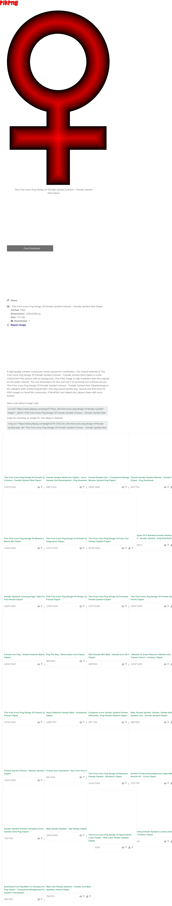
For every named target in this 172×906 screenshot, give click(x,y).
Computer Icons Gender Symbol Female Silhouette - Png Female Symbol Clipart (104, 712)
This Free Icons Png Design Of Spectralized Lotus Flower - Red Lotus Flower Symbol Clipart (104, 835)
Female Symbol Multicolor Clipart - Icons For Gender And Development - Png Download (64, 477)
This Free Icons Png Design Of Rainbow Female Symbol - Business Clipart (106, 773)
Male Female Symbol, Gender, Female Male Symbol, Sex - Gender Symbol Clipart (149, 712)
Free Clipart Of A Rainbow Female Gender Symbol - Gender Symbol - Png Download (147, 535)
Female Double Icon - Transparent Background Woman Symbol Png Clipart (105, 477)
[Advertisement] (58, 222)
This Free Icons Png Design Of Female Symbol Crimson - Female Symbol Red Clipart (20, 477)
